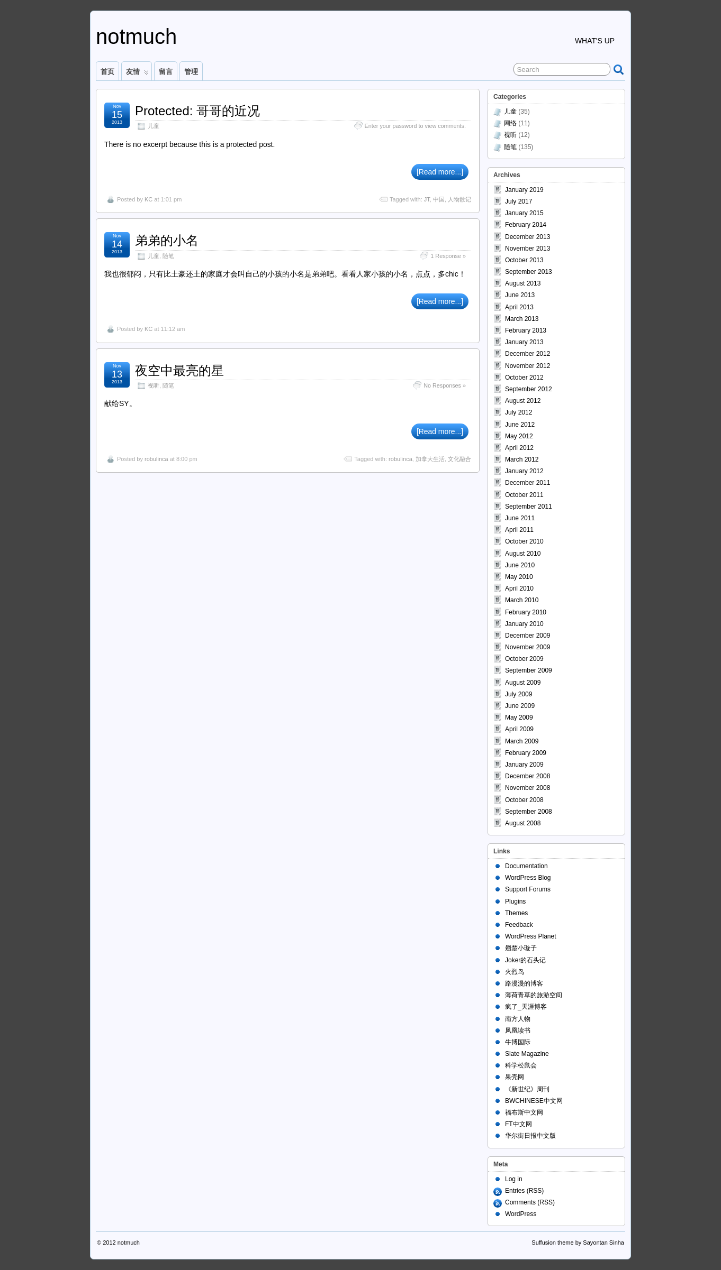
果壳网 (514, 1077)
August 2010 (522, 553)
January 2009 (524, 764)
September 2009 (528, 670)
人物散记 (459, 199)
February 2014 (525, 224)
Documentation (526, 866)
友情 (137, 74)
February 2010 (525, 612)
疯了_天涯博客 (526, 1006)
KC (148, 199)
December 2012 (527, 353)
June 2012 (520, 424)
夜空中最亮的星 (179, 370)
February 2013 (525, 330)
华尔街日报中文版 (530, 1135)
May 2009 (519, 717)
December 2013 (527, 237)
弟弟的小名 (167, 240)
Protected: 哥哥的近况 (197, 111)
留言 (166, 72)
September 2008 (528, 811)
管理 (191, 72)
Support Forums (528, 889)
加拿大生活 (430, 459)
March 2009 (521, 741)
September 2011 (528, 506)
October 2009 (524, 658)
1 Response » (448, 256)
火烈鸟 (514, 971)
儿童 (153, 126)
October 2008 (524, 800)
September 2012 (528, 389)
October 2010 (524, 541)
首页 (107, 72)
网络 (510, 123)
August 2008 (522, 823)
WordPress (520, 1214)
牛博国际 (517, 1042)
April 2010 (519, 588)
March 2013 (521, 319)
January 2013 (524, 342)
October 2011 (524, 495)
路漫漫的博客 (524, 983)
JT (427, 199)
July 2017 (518, 201)
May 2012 (519, 436)
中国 (439, 199)
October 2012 (524, 377)
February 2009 (525, 753)
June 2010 (520, 565)
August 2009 (522, 682)
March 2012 (521, 459)
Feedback (519, 924)
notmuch (136, 36)
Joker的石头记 (525, 960)
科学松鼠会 (521, 1065)
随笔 (168, 256)
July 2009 (518, 694)
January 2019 (524, 190)
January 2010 (524, 624)
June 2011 (520, 518)
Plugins (515, 901)
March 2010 (521, 600)
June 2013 (520, 295)
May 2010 (519, 577)
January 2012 (524, 471)
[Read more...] (440, 172)
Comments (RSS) (530, 1202)
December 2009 (527, 635)
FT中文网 (518, 1124)
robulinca (156, 459)
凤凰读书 (517, 1030)
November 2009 (527, 647)
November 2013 (527, 248)
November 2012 (527, 366)
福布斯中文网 (524, 1112)
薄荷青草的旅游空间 (533, 995)
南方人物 (517, 1019)
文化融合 (459, 459)
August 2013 (522, 283)
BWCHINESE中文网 (534, 1101)
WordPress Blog (528, 877)
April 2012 (519, 448)
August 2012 (522, 400)
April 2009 (519, 729)
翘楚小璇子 (521, 948)
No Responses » (444, 385)
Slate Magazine (527, 1053)
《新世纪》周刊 (527, 1089)
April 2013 (519, 307)
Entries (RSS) (524, 1190)
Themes (516, 913)
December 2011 (527, 482)
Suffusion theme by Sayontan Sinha (577, 1242)
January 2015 (524, 213)
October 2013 (524, 260)
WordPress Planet (530, 936)
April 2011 (519, 529)
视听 (153, 385)
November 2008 (527, 788)
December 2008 (527, 776)
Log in (513, 1179)
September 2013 (528, 271)
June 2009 (520, 706)
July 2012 (518, 412)
